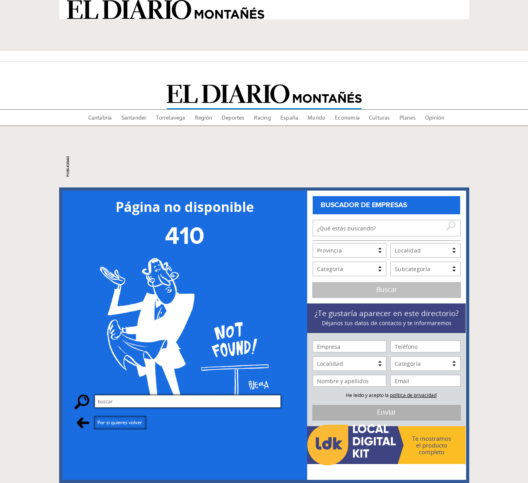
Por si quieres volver (111, 422)
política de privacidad (413, 395)
